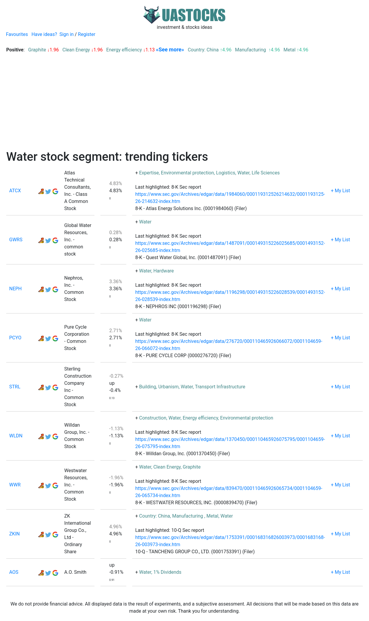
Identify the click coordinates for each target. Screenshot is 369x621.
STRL (14, 387)
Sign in (66, 34)
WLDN (16, 436)
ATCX (15, 190)
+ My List (340, 190)
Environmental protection (187, 173)
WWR (14, 485)
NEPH (15, 288)
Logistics (225, 173)
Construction (152, 418)
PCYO (15, 338)
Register (86, 34)
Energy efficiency (124, 50)
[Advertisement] (184, 105)
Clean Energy (76, 50)
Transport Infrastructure (220, 387)
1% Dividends (167, 572)
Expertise (149, 173)
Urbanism (168, 387)
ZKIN (14, 534)
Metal (289, 50)
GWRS (15, 239)
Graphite (37, 50)
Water (243, 173)
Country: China (203, 50)
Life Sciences (266, 173)
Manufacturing (251, 50)
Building (147, 387)
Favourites (17, 34)
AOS (13, 572)
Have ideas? (44, 34)
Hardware (163, 271)
